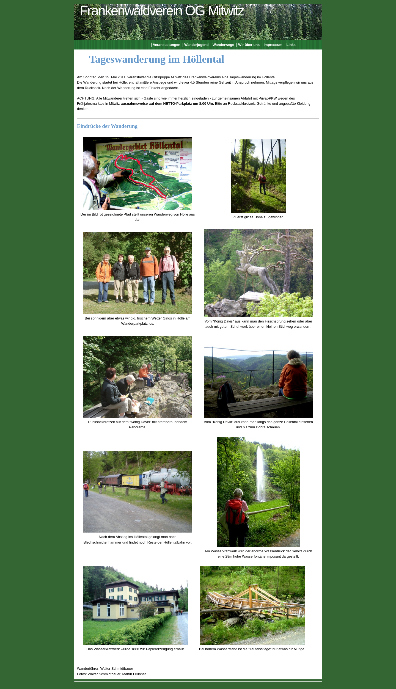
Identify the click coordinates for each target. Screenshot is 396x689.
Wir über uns (249, 45)
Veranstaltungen (166, 45)
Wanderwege (223, 45)
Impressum (273, 45)
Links (291, 45)
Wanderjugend (196, 45)
